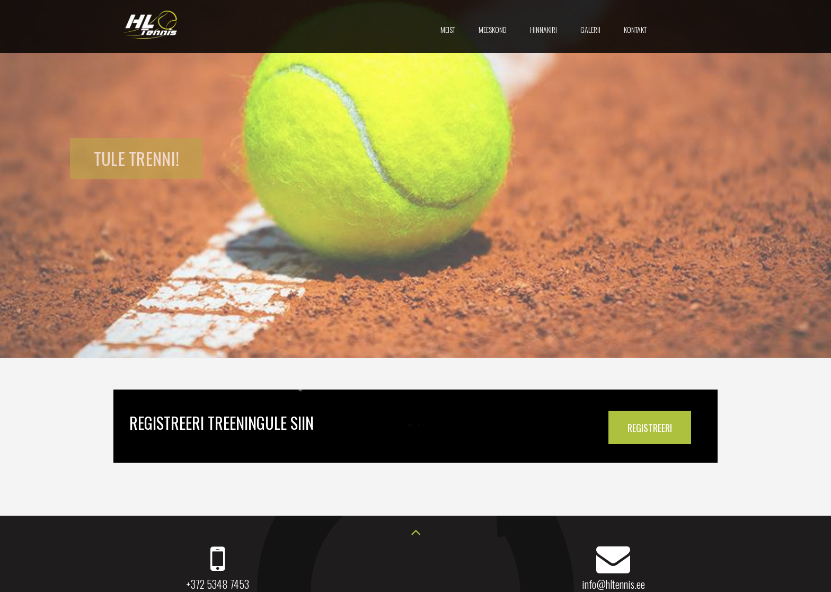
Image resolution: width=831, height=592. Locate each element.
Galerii (590, 29)
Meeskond (493, 29)
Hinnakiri (543, 29)
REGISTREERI (649, 428)
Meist (447, 29)
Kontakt (635, 29)
